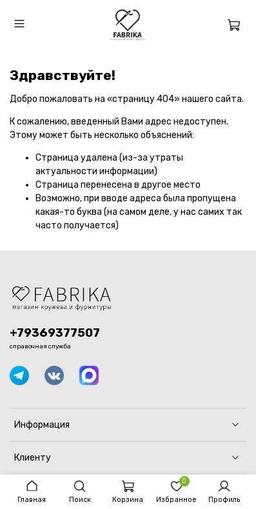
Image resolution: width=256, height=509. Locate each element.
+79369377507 (55, 333)
